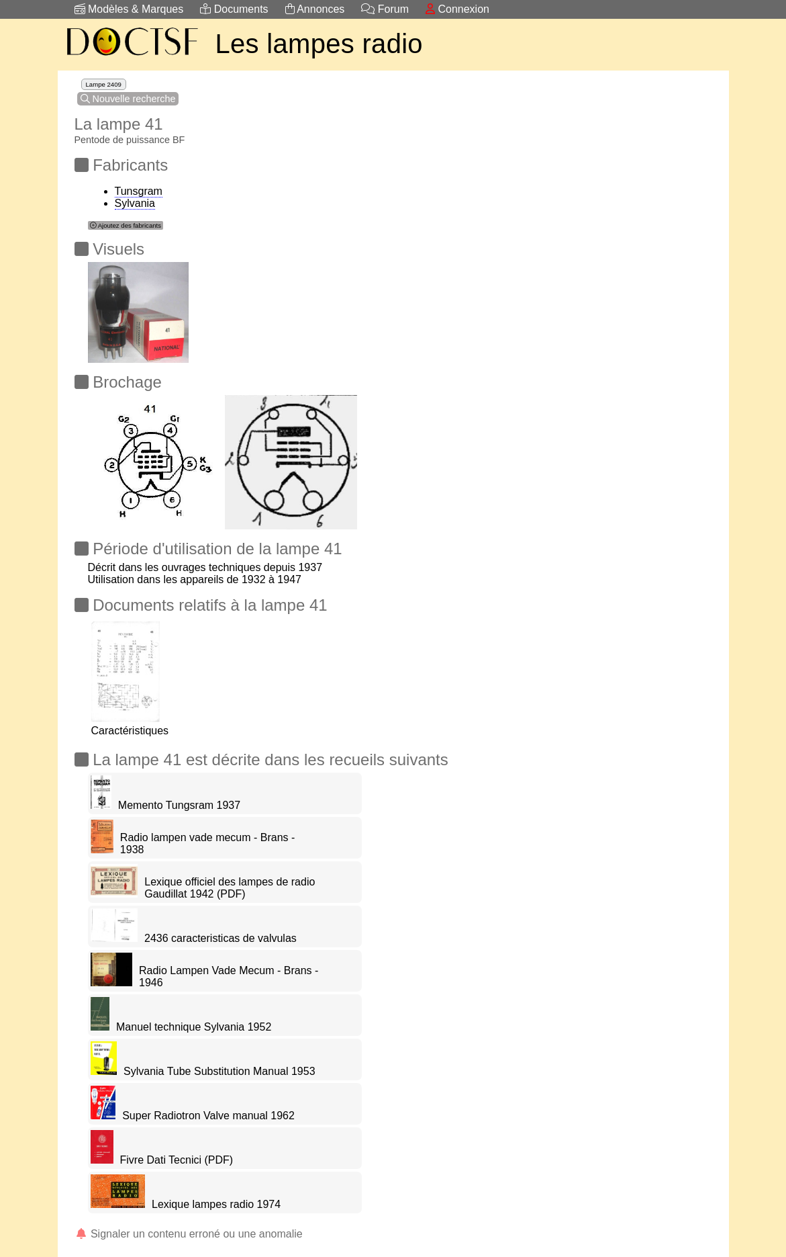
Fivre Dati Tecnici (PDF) (177, 1160)
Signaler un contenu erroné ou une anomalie (189, 1234)
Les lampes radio (319, 43)
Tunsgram (138, 191)
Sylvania (135, 203)
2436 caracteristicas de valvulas (220, 938)
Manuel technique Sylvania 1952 (193, 1027)
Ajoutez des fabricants (126, 225)
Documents (234, 9)
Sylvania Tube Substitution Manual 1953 (219, 1071)
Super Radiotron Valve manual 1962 (208, 1115)
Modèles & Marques (129, 9)
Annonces (315, 9)
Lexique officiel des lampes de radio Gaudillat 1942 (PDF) (229, 888)
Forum (385, 9)
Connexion (457, 9)
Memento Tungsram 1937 (179, 805)
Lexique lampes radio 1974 (216, 1204)
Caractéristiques (130, 724)
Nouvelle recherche (128, 98)
